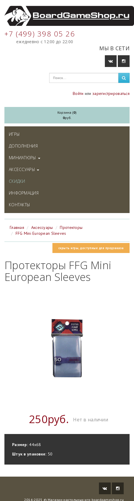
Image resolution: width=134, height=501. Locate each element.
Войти (78, 93)
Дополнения (23, 146)
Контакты (19, 204)
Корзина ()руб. (67, 115)
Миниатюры (24, 157)
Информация (24, 193)
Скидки (17, 181)
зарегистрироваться (111, 93)
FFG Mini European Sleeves (41, 233)
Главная (17, 227)
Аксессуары (24, 169)
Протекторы (71, 227)
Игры (14, 134)
